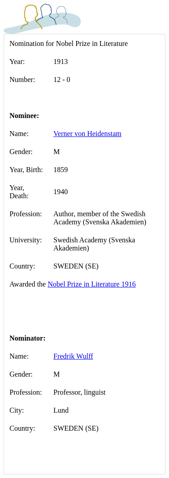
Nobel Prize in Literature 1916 (92, 284)
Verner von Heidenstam (88, 133)
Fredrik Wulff (73, 356)
